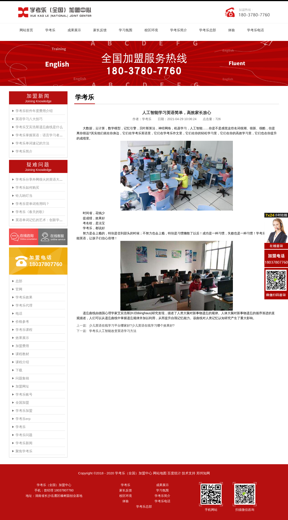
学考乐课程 (24, 330)
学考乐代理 (24, 305)
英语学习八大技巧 (29, 119)
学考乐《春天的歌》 (31, 212)
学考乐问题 (24, 435)
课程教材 (22, 354)
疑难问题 (38, 164)
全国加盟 (22, 402)
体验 (231, 30)
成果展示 (74, 30)
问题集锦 (22, 378)
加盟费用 (22, 346)
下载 (19, 370)
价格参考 (22, 321)
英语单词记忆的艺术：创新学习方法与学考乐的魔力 (54, 220)
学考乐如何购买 (27, 187)
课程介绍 (22, 362)
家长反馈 (100, 30)
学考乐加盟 (24, 410)
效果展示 (22, 338)
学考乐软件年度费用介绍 (34, 111)
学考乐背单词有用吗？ (32, 204)
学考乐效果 (24, 297)
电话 (19, 313)
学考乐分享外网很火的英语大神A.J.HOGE (47, 179)
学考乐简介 (178, 30)
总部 (19, 281)
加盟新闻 (38, 96)
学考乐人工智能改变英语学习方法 (112, 331)
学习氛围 (125, 30)
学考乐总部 (207, 30)
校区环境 (151, 30)
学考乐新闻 (24, 443)
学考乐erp (23, 419)
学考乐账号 (24, 394)
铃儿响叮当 (24, 195)
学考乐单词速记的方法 (32, 143)
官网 (19, 289)
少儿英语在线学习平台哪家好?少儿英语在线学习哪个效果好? (132, 325)
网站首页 (26, 30)
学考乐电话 (255, 30)
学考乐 (50, 30)
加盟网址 (22, 386)
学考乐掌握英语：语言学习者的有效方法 (46, 135)
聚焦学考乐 (24, 451)
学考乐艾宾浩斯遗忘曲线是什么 (39, 127)
